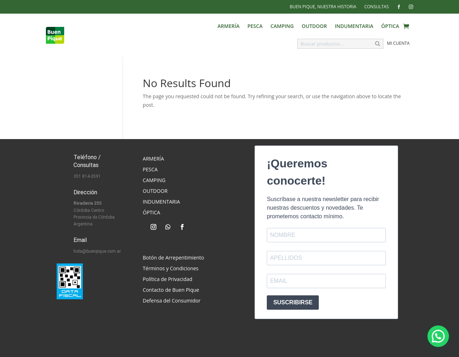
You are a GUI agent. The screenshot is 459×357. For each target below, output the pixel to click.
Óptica (390, 26)
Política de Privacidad (167, 279)
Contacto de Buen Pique (171, 290)
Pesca (254, 26)
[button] (438, 336)
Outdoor (314, 26)
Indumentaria (354, 26)
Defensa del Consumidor (171, 301)
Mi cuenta (398, 43)
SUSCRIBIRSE (292, 302)
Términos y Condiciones (170, 269)
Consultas (376, 7)
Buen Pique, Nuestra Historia (323, 7)
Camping (282, 26)
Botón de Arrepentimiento (173, 258)
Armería (229, 26)
